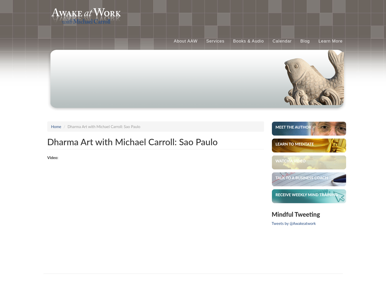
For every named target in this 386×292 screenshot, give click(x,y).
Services (215, 41)
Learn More (330, 41)
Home (56, 126)
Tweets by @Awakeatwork (294, 223)
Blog (305, 41)
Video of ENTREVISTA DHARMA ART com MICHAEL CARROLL (129, 210)
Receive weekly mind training (306, 194)
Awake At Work (147, 11)
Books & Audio (248, 41)
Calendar (282, 41)
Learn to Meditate (294, 144)
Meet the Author (293, 127)
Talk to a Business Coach (301, 177)
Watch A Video (290, 161)
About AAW (186, 41)
